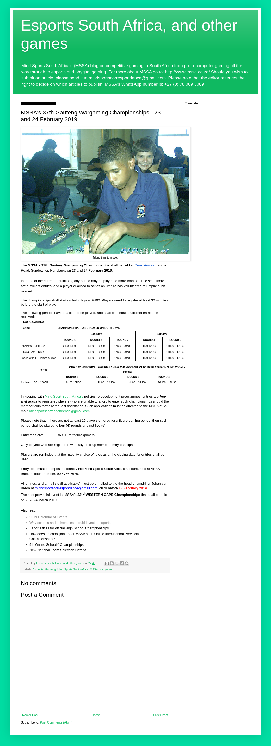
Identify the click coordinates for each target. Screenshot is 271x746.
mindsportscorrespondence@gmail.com (59, 411)
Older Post (160, 715)
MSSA (94, 569)
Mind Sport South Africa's (64, 396)
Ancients (38, 569)
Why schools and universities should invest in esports (70, 523)
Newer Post (30, 715)
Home (96, 715)
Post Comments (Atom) (56, 722)
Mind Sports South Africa (72, 569)
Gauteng (50, 569)
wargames (106, 569)
